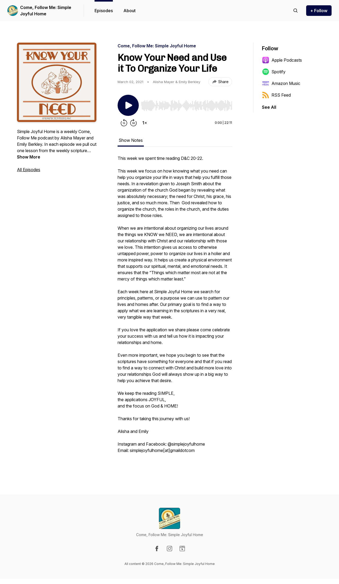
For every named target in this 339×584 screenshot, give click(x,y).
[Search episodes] (295, 10)
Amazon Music (281, 83)
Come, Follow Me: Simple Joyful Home (45, 10)
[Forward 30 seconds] (133, 122)
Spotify (274, 71)
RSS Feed (276, 95)
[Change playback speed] (144, 122)
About (129, 10)
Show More (28, 157)
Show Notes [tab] (131, 140)
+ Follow (318, 10)
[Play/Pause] (128, 105)
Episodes (104, 10)
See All (269, 107)
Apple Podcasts (282, 60)
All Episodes (28, 169)
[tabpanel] (175, 310)
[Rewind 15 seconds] (124, 122)
